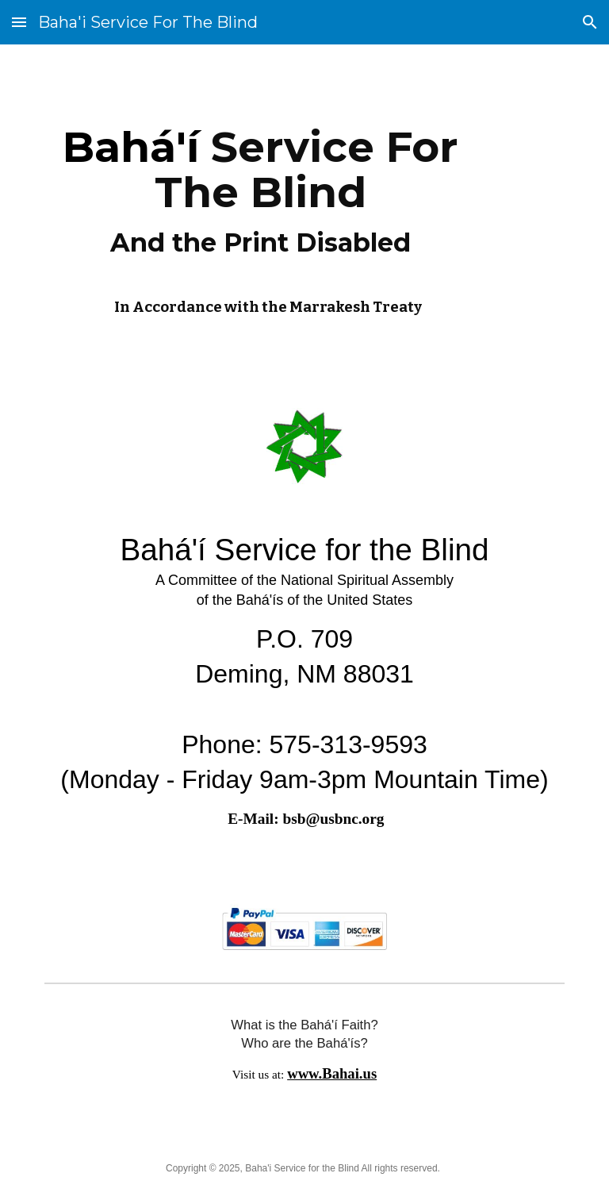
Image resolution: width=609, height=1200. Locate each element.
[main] (259, 216)
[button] (19, 22)
